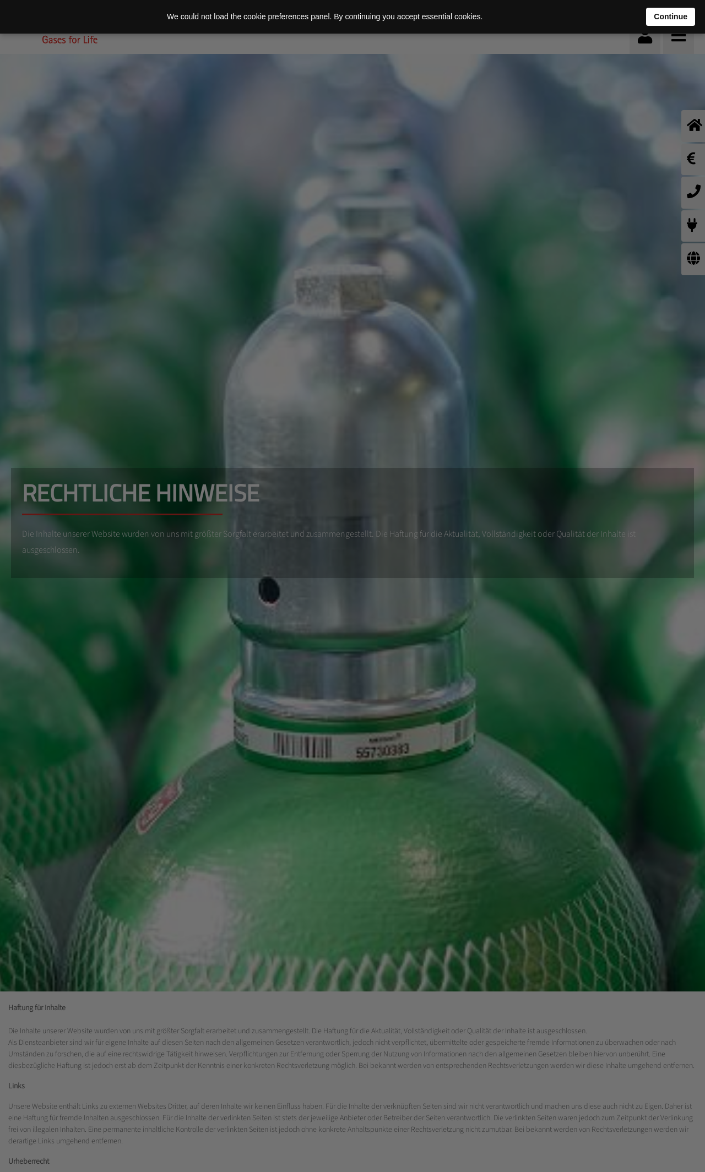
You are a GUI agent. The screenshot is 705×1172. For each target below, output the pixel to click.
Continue (670, 16)
